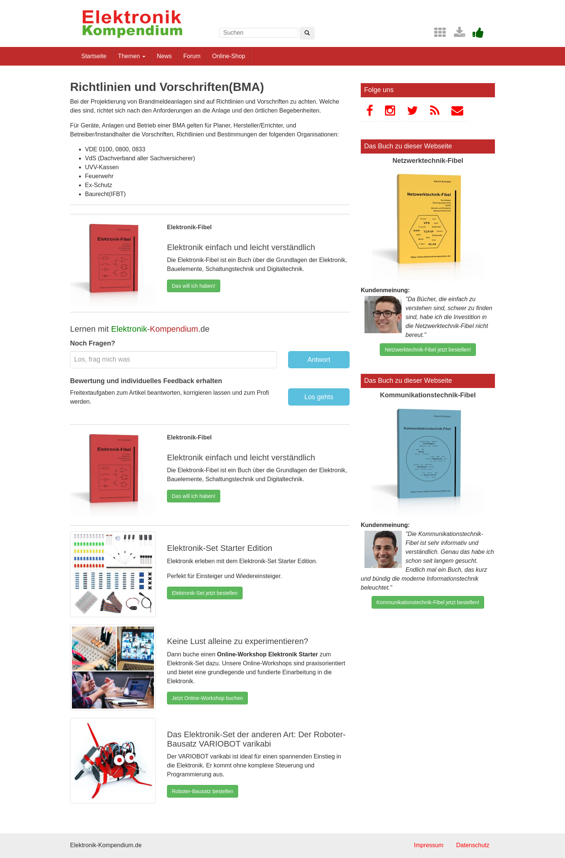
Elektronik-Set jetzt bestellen (205, 593)
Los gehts (318, 397)
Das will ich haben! (193, 286)
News (164, 56)
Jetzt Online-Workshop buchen (207, 698)
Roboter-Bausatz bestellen (202, 791)
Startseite (94, 56)
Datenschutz (472, 845)
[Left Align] (307, 33)
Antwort (318, 359)
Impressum (428, 845)
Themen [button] (131, 56)
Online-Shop (228, 56)
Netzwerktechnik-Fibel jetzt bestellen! (428, 350)
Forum (192, 56)
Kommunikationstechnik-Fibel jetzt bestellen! (427, 602)
